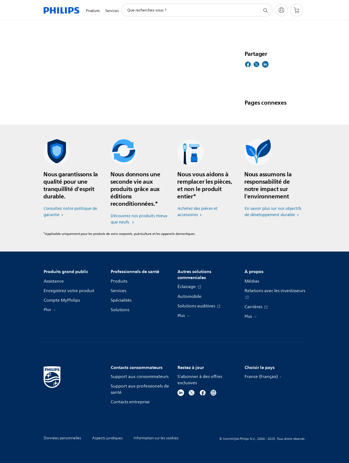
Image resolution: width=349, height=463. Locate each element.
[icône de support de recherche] (265, 10)
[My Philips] (281, 10)
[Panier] (296, 10)
